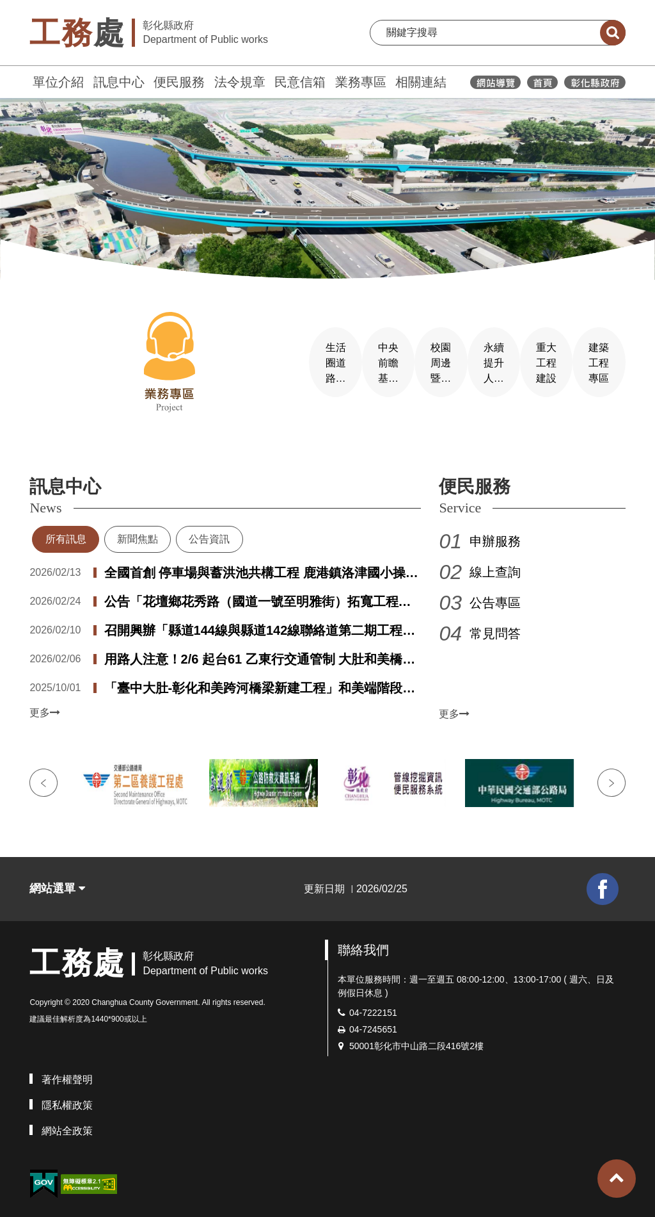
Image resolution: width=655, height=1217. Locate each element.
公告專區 (495, 596)
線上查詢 (495, 566)
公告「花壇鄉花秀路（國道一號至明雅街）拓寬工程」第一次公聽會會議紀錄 (257, 596)
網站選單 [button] (57, 882)
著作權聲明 (67, 1072)
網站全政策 (67, 1123)
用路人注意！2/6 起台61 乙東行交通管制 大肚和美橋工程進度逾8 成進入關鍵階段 (260, 654)
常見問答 (495, 627)
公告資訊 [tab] (209, 532)
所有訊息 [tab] (65, 532)
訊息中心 (119, 82)
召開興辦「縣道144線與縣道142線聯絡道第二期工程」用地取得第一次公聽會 (260, 625)
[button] (616, 1178)
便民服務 (179, 82)
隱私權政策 (67, 1098)
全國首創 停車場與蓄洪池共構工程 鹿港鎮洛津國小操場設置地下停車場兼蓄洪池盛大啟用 (261, 567)
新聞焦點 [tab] (137, 532)
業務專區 (360, 82)
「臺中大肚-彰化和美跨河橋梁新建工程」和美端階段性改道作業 (260, 682)
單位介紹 (58, 82)
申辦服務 (495, 535)
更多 (44, 706)
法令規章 (239, 82)
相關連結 (420, 82)
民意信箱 (300, 82)
